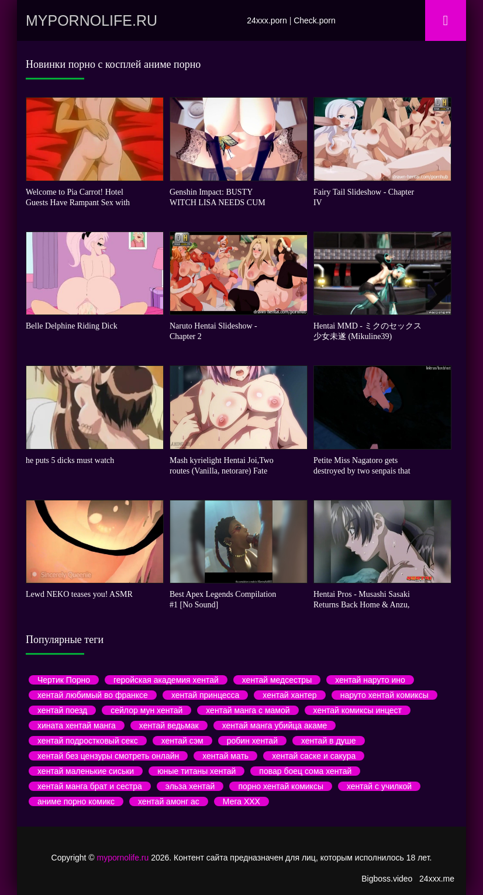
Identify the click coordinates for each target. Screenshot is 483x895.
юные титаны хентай (196, 771)
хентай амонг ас (168, 801)
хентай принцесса (205, 695)
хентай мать (225, 756)
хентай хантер (289, 695)
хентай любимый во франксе (92, 695)
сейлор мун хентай (146, 710)
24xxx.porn (267, 20)
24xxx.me (436, 878)
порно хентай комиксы (280, 786)
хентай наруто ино (370, 680)
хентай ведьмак (169, 725)
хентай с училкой (379, 786)
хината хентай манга (76, 725)
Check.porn (315, 20)
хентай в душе (328, 740)
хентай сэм (182, 740)
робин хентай (252, 740)
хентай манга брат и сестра (89, 786)
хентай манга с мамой (247, 710)
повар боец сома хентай (305, 771)
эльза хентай (190, 786)
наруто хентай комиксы (384, 695)
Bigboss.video (386, 878)
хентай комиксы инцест (357, 710)
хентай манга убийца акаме (274, 725)
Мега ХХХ (241, 801)
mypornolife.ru (91, 20)
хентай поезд (62, 710)
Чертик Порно (63, 680)
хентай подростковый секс (87, 740)
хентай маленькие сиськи (85, 771)
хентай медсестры (277, 680)
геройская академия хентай (166, 680)
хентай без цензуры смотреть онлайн (108, 756)
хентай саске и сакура (314, 756)
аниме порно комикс (76, 801)
